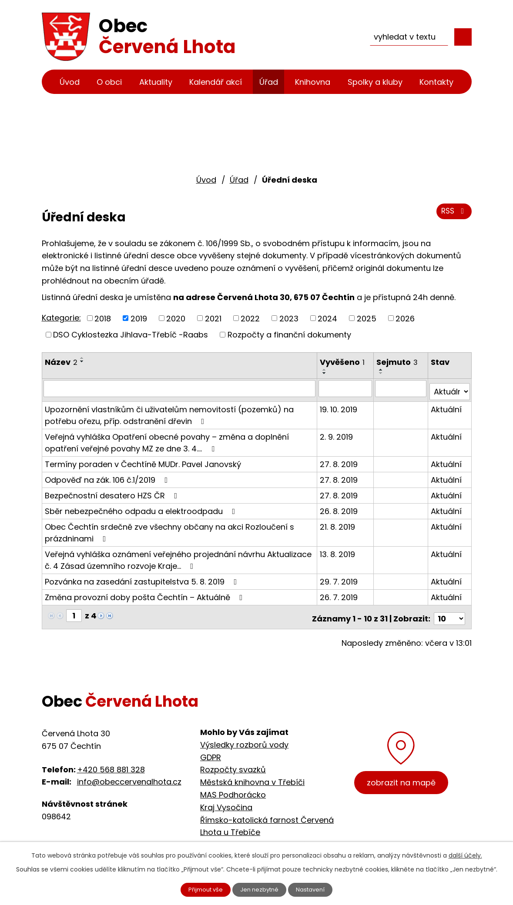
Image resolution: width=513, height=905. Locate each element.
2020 (175, 318)
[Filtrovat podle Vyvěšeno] (345, 388)
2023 (288, 318)
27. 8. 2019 (339, 460)
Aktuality (155, 82)
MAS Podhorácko (233, 788)
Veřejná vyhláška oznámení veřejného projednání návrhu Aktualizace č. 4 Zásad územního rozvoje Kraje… (178, 556)
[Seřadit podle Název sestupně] (82, 361)
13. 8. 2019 (337, 550)
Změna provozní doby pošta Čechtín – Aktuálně (145, 593)
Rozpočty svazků (233, 763)
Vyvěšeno (342, 362)
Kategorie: (61, 317)
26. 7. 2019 (339, 593)
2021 (213, 318)
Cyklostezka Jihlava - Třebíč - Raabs (271, 838)
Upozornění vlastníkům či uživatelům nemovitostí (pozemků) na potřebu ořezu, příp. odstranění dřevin (169, 412)
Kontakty (436, 82)
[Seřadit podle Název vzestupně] (82, 358)
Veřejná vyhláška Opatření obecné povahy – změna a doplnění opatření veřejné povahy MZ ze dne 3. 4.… (167, 439)
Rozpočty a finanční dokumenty (289, 334)
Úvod (70, 82)
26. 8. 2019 (339, 507)
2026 (405, 318)
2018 (102, 318)
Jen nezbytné (260, 889)
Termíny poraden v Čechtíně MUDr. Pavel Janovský (143, 460)
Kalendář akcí (215, 82)
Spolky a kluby (375, 82)
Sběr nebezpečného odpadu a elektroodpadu (142, 507)
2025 (366, 318)
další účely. (465, 854)
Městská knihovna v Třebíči (252, 776)
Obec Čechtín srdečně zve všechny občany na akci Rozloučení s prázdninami (169, 529)
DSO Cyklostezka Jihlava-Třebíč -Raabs (130, 334)
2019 (139, 318)
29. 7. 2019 (339, 578)
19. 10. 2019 (339, 406)
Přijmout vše (200, 889)
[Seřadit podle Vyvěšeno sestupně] (325, 373)
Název (61, 362)
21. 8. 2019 (337, 523)
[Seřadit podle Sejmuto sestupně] (382, 373)
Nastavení (316, 889)
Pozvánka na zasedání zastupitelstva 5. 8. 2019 (143, 578)
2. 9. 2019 (336, 433)
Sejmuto (398, 362)
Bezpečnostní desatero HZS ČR (113, 492)
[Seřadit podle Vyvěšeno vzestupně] (325, 369)
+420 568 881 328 (111, 763)
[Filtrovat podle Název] (180, 388)
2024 (327, 318)
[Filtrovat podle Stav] (450, 388)
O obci (109, 82)
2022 (250, 318)
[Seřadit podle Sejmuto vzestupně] (382, 369)
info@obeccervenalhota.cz (129, 775)
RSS (453, 214)
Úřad (268, 82)
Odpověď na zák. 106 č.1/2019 (108, 476)
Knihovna (312, 82)
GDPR (210, 750)
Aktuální (446, 406)
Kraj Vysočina (226, 800)
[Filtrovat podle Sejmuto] (401, 388)
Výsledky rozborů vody (244, 738)
